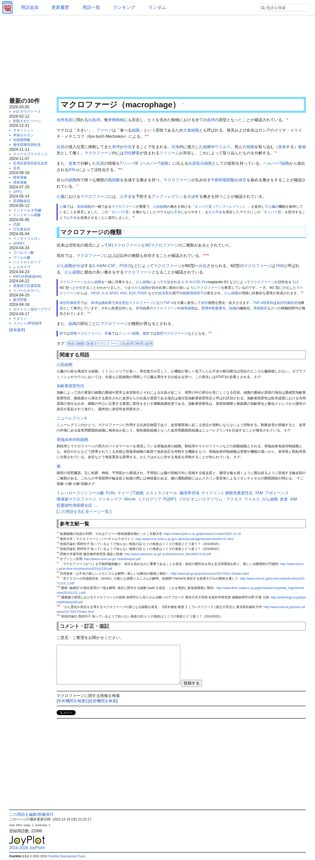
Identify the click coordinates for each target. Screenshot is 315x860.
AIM (293, 499)
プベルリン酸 (23, 252)
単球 (116, 147)
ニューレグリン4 (72, 418)
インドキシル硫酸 (27, 215)
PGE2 (124, 266)
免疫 (71, 343)
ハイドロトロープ (27, 262)
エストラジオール (161, 493)
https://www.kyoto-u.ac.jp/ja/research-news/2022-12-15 (202, 534)
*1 (287, 118)
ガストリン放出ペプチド (32, 309)
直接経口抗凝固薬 (27, 286)
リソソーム (169, 153)
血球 (211, 120)
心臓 (61, 196)
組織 (232, 308)
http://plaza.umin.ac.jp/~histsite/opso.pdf (112, 559)
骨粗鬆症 (260, 308)
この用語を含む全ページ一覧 (83, 511)
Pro (204, 282)
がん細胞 (64, 266)
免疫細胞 (84, 206)
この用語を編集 (23, 814)
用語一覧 (91, 7)
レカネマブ (21, 267)
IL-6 (95, 266)
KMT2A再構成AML (27, 276)
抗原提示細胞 (200, 163)
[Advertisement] (157, 54)
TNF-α (168, 303)
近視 (16, 168)
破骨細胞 (188, 308)
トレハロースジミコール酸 (80, 493)
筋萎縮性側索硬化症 (74, 505)
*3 (148, 135)
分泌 (191, 196)
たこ (243, 120)
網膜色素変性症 (239, 493)
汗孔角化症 (21, 229)
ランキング (124, 7)
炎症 (243, 180)
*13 (210, 332)
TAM (279, 266)
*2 (145, 135)
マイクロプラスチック (30, 154)
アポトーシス (277, 493)
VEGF (95, 293)
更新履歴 (60, 7)
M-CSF (109, 266)
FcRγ (110, 493)
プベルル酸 (21, 257)
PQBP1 (170, 499)
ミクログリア (149, 499)
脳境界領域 (189, 493)
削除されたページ (27, 121)
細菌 (207, 147)
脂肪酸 (114, 180)
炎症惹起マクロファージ (134, 303)
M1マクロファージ (124, 245)
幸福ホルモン (23, 135)
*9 (204, 254)
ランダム (157, 7)
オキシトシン (23, 130)
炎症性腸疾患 (70, 303)
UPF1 (17, 192)
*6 (121, 168)
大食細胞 (191, 130)
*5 (119, 168)
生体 (175, 147)
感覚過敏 (20, 182)
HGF (123, 293)
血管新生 (165, 293)
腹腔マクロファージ (172, 333)
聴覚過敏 (20, 177)
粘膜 (108, 303)
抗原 (61, 147)
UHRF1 (19, 243)
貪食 (282, 147)
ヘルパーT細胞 (155, 163)
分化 (128, 147)
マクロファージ (98, 153)
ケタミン (20, 318)
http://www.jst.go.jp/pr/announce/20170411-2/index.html (210, 573)
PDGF (142, 293)
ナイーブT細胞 (130, 493)
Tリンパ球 (129, 163)
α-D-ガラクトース (27, 111)
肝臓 (108, 333)
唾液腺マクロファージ (76, 499)
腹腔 (146, 333)
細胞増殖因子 (193, 293)
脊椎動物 (116, 120)
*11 (302, 292)
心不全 (126, 196)
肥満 (205, 308)
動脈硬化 (219, 308)
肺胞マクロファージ (85, 333)
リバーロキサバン (27, 291)
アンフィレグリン (167, 196)
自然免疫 (64, 120)
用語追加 (30, 7)
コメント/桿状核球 (27, 323)
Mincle (129, 499)
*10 (207, 254)
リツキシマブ (110, 499)
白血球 (94, 120)
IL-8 (105, 293)
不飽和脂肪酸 (223, 180)
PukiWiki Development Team (67, 856)
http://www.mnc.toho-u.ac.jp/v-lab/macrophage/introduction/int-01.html (184, 539)
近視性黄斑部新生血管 (30, 163)
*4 (275, 152)
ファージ (104, 130)
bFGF (114, 293)
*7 (77, 185)
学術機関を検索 (71, 701)
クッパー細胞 (128, 333)
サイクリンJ (212, 493)
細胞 (136, 130)
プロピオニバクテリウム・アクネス (210, 499)
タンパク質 (203, 206)
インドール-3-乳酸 (27, 210)
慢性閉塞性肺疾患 (27, 145)
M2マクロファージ (161, 245)
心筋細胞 (160, 206)
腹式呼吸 (20, 300)
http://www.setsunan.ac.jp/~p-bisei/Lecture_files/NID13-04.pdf (167, 554)
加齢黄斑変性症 (70, 386)
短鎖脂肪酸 (21, 140)
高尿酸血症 (21, 201)
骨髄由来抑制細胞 (72, 439)
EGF (132, 293)
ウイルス (223, 147)
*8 (133, 216)
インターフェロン (27, 238)
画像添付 (46, 814)
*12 (88, 313)
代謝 (16, 224)
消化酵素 (132, 153)
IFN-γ (73, 170)
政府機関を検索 (102, 701)
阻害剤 (268, 303)
